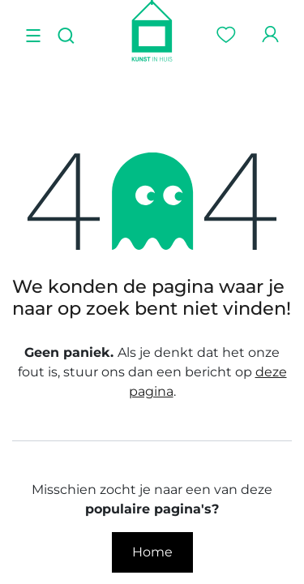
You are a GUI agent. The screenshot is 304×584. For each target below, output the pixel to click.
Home (152, 552)
